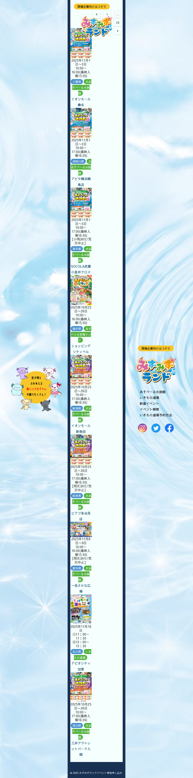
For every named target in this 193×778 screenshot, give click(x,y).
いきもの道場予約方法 (156, 415)
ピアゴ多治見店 (81, 516)
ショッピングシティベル (81, 349)
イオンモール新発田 (81, 428)
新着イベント (149, 403)
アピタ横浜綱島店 (81, 181)
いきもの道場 (149, 397)
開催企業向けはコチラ (156, 348)
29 (117, 22)
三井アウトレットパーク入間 (81, 749)
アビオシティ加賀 (81, 666)
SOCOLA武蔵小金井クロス (81, 269)
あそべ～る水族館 (153, 392)
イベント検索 (149, 409)
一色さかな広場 (81, 588)
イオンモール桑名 (81, 102)
